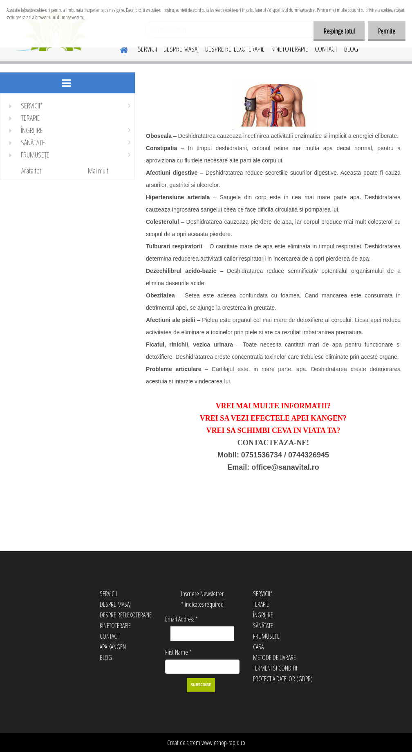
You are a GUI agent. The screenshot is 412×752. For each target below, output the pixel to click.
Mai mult (98, 171)
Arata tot (31, 171)
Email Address (181, 619)
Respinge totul (338, 31)
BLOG (351, 49)
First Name (178, 652)
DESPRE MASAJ (181, 49)
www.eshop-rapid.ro (223, 742)
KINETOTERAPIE (289, 49)
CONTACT (326, 49)
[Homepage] (119, 48)
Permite (386, 31)
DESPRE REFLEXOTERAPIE (235, 49)
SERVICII (147, 49)
